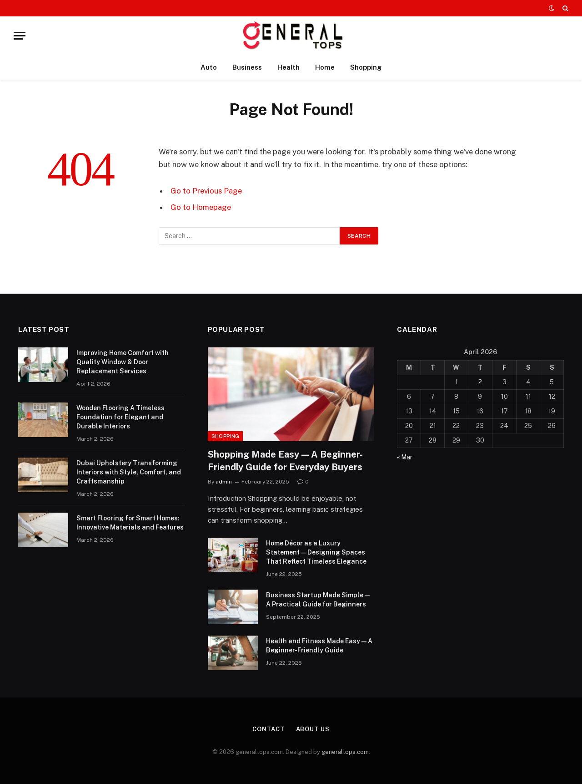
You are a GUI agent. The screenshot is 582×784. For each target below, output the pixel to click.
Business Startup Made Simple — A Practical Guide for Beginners (318, 599)
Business (247, 67)
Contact (268, 729)
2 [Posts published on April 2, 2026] (480, 382)
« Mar (404, 457)
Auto (209, 67)
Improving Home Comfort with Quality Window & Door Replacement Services (122, 362)
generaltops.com (345, 751)
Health (288, 67)
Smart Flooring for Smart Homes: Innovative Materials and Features (130, 522)
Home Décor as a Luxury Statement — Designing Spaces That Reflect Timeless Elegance (316, 552)
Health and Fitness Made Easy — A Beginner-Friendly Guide (319, 645)
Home (325, 67)
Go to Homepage (201, 207)
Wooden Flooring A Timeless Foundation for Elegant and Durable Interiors (120, 417)
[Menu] (19, 35)
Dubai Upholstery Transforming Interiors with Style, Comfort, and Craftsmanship (128, 472)
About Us (313, 729)
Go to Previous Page (206, 190)
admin (224, 482)
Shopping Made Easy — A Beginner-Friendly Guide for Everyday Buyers (285, 460)
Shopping (365, 67)
